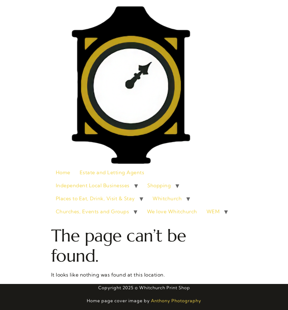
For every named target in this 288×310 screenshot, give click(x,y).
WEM (213, 211)
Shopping (159, 185)
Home (63, 172)
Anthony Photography (176, 300)
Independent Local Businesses (93, 185)
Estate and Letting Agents (112, 172)
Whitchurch (167, 198)
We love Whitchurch (172, 211)
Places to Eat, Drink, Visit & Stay (95, 198)
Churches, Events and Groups (92, 211)
